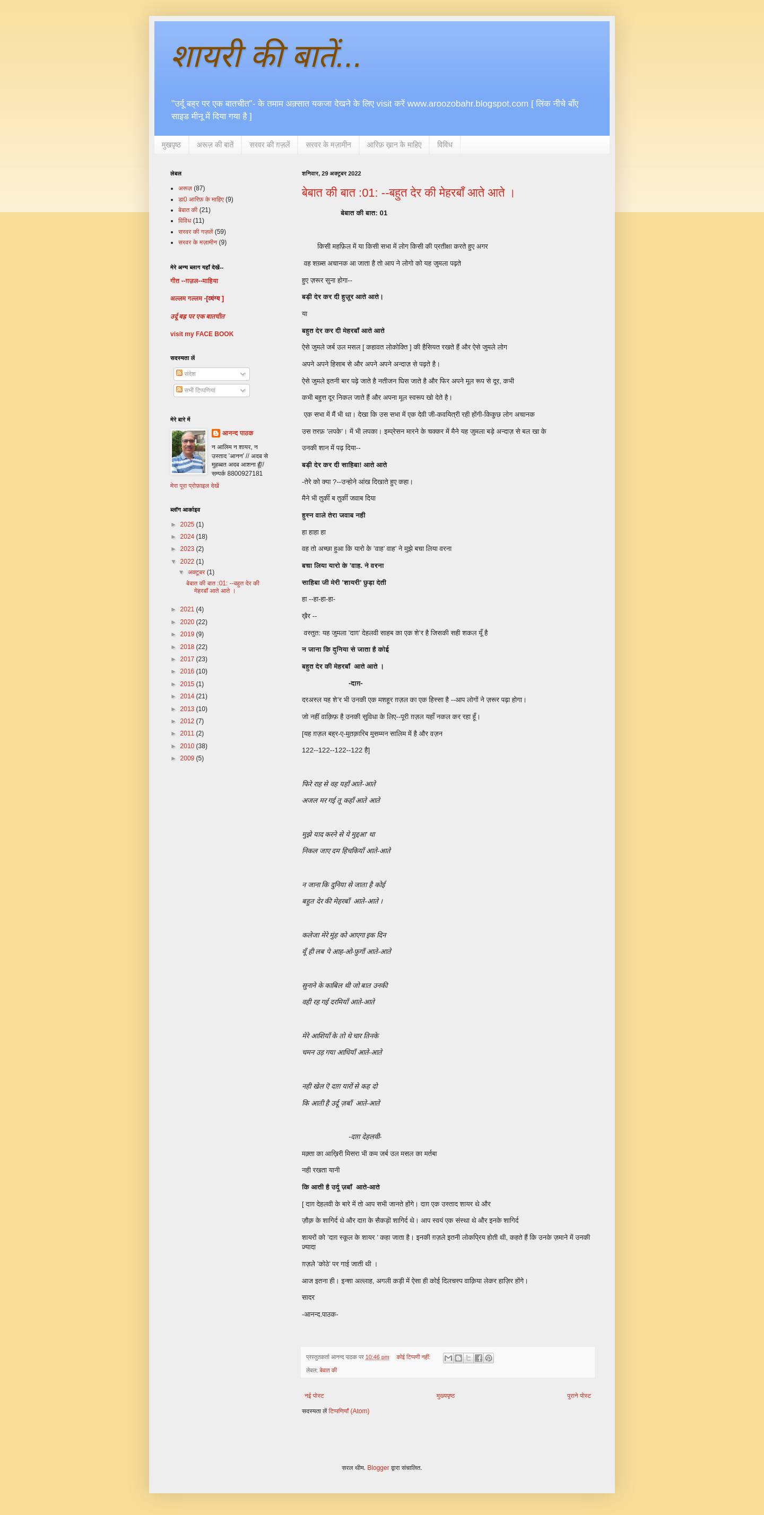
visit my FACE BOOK (201, 334)
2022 (188, 561)
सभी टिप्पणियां (195, 390)
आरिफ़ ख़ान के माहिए (394, 145)
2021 (188, 609)
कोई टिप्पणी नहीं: (414, 1357)
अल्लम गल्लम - (188, 298)
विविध (444, 145)
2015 (188, 684)
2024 (188, 536)
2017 (188, 659)
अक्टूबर (197, 572)
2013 (188, 709)
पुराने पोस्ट (579, 1395)
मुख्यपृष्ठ (446, 1395)
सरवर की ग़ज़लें (269, 145)
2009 (188, 758)
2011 (188, 733)
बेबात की (328, 1370)
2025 (188, 524)
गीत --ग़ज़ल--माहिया (194, 281)
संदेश (186, 374)
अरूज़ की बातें (215, 145)
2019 (188, 634)
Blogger (378, 1468)
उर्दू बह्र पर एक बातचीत (197, 316)
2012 (188, 721)
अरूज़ (185, 188)
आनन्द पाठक (238, 433)
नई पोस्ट (314, 1395)
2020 (188, 622)
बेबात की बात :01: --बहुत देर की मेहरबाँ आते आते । (409, 192)
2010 (188, 746)
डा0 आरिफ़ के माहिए (201, 199)
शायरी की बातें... (266, 56)
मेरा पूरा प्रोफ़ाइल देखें (194, 485)
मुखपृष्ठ (171, 145)
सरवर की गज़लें (195, 231)
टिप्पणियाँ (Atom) (349, 1411)
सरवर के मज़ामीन (328, 145)
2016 (188, 671)
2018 (188, 647)
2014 (188, 696)
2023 (188, 549)
